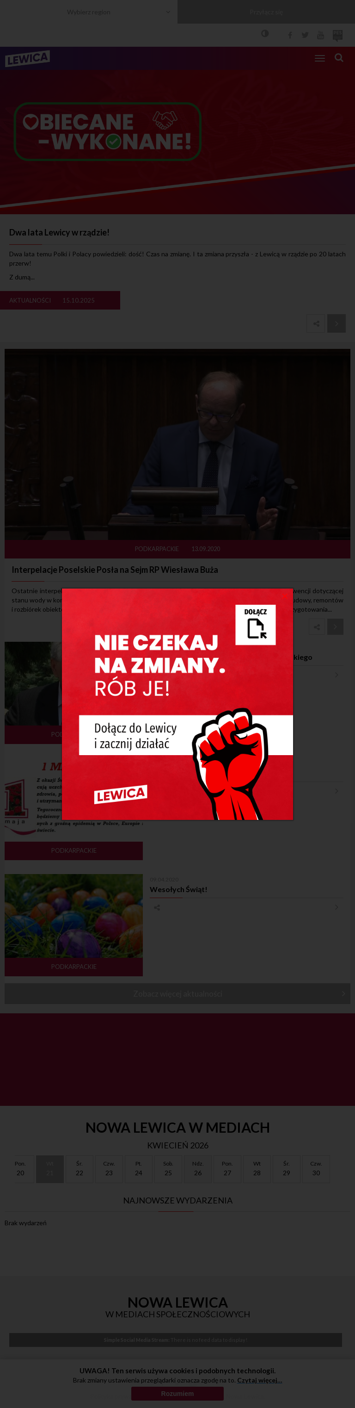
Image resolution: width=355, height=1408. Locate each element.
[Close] (285, 595)
